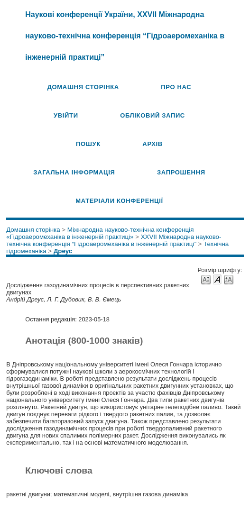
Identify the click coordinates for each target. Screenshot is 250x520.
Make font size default (217, 279)
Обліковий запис (152, 115)
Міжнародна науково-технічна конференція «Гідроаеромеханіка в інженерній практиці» (100, 233)
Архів (152, 143)
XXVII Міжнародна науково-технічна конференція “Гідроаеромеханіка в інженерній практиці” (113, 240)
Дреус (63, 251)
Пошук (88, 143)
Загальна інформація (74, 172)
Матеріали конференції (119, 200)
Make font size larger (228, 279)
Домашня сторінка (83, 87)
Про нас (176, 87)
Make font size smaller (206, 279)
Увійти (66, 115)
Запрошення (181, 172)
